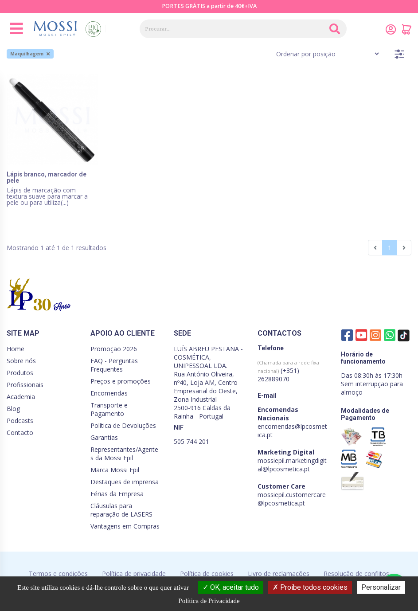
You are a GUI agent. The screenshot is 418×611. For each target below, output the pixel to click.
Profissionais (25, 384)
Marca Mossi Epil (114, 470)
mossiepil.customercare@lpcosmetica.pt (292, 498)
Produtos (20, 372)
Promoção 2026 (113, 349)
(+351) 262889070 (288, 371)
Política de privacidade (134, 573)
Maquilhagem (30, 54)
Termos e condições (58, 573)
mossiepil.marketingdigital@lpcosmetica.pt (292, 464)
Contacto (20, 432)
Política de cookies (207, 573)
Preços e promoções (120, 381)
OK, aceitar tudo (231, 587)
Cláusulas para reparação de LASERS (121, 509)
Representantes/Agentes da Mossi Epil (124, 453)
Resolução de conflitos (356, 573)
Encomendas (109, 393)
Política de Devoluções (123, 425)
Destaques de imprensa (124, 482)
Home (15, 349)
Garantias (104, 437)
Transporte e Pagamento (109, 409)
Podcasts (20, 420)
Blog (13, 408)
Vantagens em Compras (125, 526)
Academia (21, 396)
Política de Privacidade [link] (208, 600)
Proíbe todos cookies (310, 587)
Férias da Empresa (117, 494)
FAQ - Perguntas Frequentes (114, 364)
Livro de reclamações (278, 573)
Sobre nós (21, 360)
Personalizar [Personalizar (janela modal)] (381, 587)
